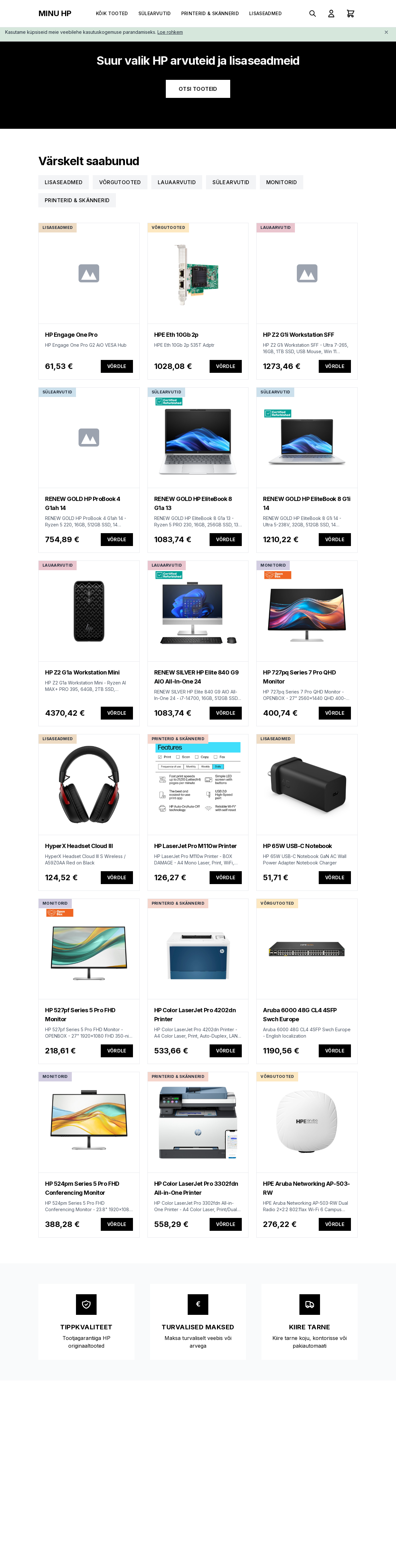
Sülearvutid (154, 13)
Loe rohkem (170, 32)
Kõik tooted (112, 13)
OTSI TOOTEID (198, 89)
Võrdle (117, 366)
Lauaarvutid (177, 182)
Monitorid (281, 182)
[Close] (386, 32)
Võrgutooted (120, 182)
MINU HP (54, 13)
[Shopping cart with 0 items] (351, 13)
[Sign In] (331, 13)
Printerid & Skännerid (210, 13)
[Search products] (312, 13)
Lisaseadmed (265, 13)
